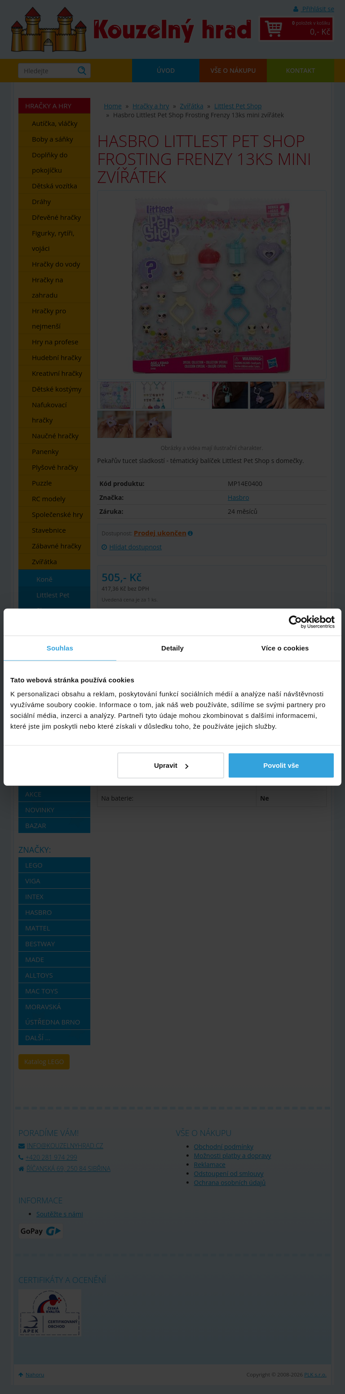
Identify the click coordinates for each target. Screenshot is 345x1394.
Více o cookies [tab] (285, 647)
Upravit (171, 765)
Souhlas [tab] (60, 647)
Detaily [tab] (172, 647)
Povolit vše (281, 765)
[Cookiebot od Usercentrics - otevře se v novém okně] (295, 621)
